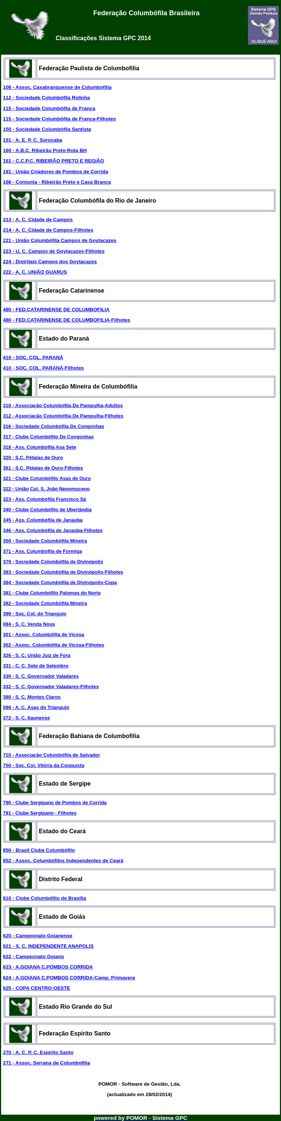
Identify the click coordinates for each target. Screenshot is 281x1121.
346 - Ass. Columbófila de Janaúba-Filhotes (53, 530)
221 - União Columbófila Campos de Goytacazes (59, 240)
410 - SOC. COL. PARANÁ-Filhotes (43, 368)
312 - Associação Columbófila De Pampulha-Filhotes (63, 416)
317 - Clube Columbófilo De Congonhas (48, 436)
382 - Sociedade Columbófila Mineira (45, 603)
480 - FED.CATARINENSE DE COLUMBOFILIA (56, 309)
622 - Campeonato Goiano (33, 956)
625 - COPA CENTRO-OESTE (36, 988)
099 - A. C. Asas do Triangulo (36, 707)
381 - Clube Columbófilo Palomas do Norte (52, 593)
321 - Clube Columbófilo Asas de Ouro (47, 478)
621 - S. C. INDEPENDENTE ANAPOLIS (48, 946)
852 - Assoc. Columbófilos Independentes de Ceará (63, 860)
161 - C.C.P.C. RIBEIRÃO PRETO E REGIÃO (53, 161)
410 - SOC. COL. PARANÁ (33, 357)
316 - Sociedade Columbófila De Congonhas (53, 426)
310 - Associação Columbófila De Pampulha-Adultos (63, 405)
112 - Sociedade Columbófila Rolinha (46, 97)
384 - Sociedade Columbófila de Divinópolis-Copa (60, 582)
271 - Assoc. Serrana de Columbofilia (46, 1063)
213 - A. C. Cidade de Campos (38, 219)
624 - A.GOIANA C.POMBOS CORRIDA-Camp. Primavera (69, 977)
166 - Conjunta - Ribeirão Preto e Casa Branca (57, 182)
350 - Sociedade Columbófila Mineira (45, 541)
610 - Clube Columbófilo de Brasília (44, 898)
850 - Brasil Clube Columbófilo (39, 850)
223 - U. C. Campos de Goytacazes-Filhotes (53, 251)
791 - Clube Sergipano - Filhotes (40, 813)
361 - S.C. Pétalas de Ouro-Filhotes (43, 468)
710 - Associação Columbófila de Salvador (51, 755)
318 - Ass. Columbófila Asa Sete (39, 447)
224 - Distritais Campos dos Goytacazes (50, 261)
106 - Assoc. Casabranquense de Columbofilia (57, 87)
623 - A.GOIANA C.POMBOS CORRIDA (48, 967)
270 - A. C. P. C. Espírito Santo (38, 1052)
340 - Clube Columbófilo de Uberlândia (47, 509)
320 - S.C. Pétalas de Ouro (33, 457)
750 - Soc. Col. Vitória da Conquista (43, 765)
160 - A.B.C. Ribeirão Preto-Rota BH (45, 150)
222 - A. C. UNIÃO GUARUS (35, 272)
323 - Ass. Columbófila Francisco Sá (44, 499)
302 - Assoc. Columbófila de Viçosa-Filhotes (53, 645)
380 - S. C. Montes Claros (32, 697)
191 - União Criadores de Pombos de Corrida (55, 171)
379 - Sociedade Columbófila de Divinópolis (53, 561)
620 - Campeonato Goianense (37, 935)
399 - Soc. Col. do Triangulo (34, 613)
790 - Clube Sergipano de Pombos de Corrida (55, 802)
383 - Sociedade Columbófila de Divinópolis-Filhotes (63, 572)
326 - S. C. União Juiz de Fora (36, 655)
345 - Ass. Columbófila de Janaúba (43, 520)
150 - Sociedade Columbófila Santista (47, 129)
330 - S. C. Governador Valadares (41, 676)
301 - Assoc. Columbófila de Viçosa (43, 634)
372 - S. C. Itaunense (26, 718)
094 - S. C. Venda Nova (29, 624)
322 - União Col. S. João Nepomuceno (46, 489)
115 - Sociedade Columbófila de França (49, 108)
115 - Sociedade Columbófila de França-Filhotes (59, 119)
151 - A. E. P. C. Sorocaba (32, 140)
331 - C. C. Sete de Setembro (35, 666)
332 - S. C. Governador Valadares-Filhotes (51, 686)
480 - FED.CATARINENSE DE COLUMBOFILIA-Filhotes (66, 320)
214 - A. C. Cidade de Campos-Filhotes (48, 230)
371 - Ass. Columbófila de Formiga (42, 551)
